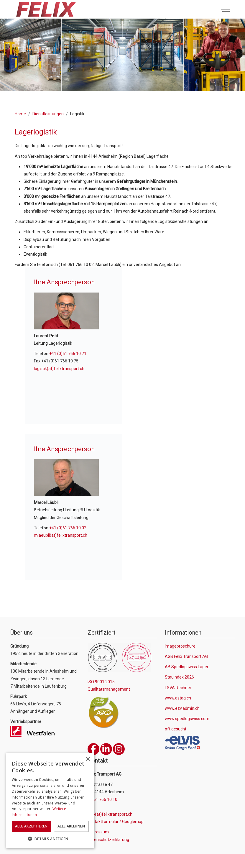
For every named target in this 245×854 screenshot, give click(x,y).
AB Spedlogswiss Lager (186, 666)
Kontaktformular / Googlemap (116, 821)
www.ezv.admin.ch (182, 708)
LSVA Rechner (178, 687)
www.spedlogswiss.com (187, 718)
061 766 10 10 (104, 799)
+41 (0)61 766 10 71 (67, 353)
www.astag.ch (178, 698)
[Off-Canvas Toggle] (225, 9)
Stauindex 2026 (179, 677)
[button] (50, 839)
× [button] (87, 759)
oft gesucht (175, 729)
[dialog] (50, 800)
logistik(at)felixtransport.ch (59, 368)
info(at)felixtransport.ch (110, 814)
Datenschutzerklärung (108, 839)
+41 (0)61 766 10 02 (67, 527)
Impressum (98, 832)
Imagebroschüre (180, 646)
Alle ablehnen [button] (71, 826)
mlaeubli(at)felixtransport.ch (60, 535)
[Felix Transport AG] (46, 9)
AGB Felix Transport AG (186, 656)
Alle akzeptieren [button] (31, 826)
